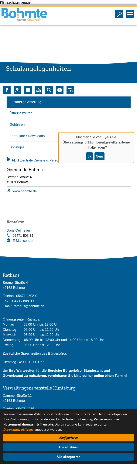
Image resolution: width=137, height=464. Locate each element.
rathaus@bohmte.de (29, 306)
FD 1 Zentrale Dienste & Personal (35, 160)
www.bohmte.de (25, 191)
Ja (89, 156)
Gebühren (17, 124)
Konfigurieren (68, 437)
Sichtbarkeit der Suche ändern (119, 13)
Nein (99, 156)
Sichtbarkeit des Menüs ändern (130, 13)
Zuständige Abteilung (25, 102)
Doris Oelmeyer (18, 230)
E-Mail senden (23, 241)
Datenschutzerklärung (18, 429)
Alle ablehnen (68, 447)
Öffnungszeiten (21, 113)
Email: (7, 306)
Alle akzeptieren (68, 457)
